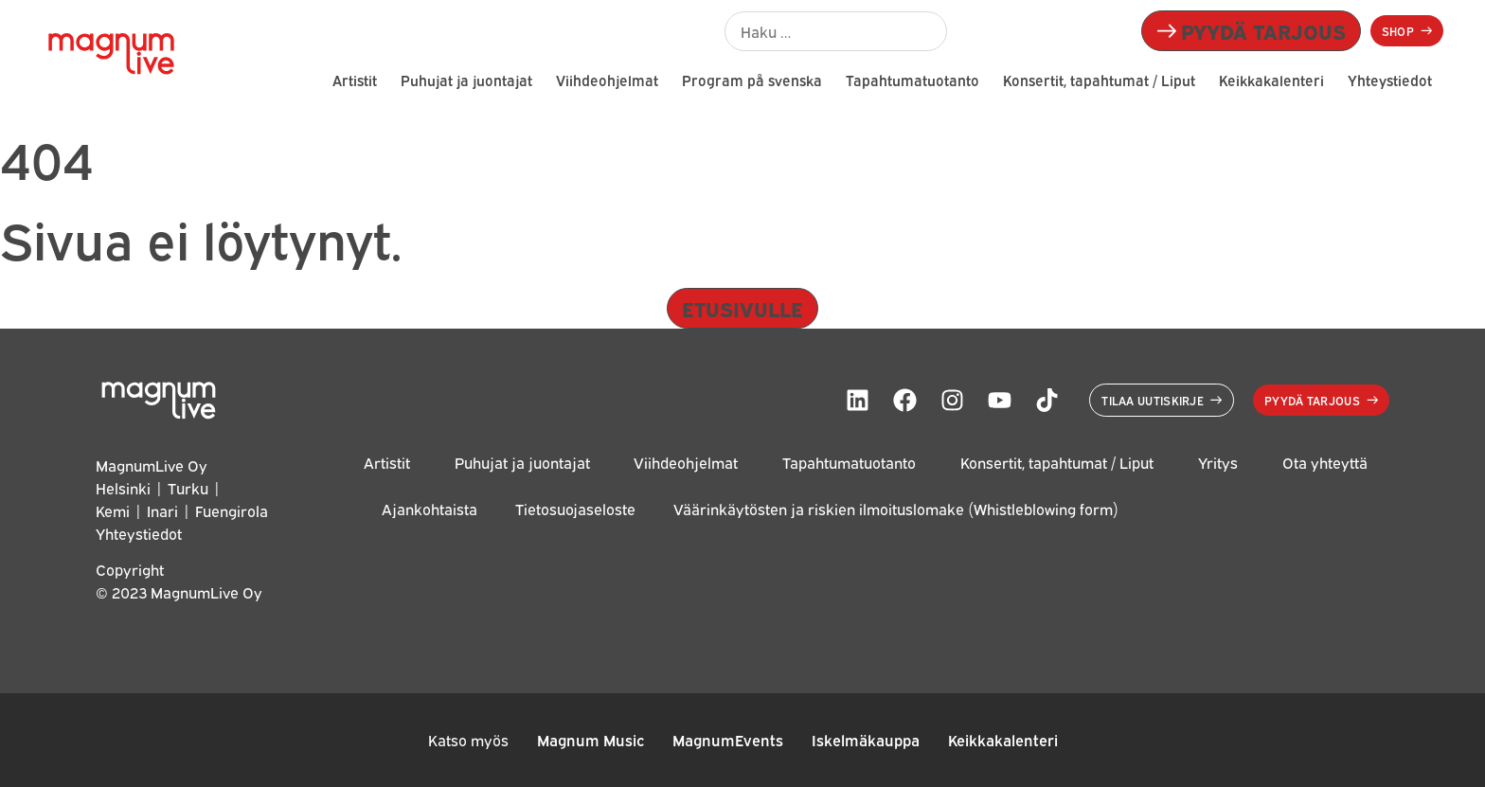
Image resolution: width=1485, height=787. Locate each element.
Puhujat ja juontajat (466, 80)
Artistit (354, 80)
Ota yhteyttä (1325, 463)
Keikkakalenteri (1271, 80)
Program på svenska (752, 80)
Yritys (1218, 463)
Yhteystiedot (1390, 80)
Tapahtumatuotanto (912, 80)
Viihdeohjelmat (607, 80)
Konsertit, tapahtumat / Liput (1099, 80)
